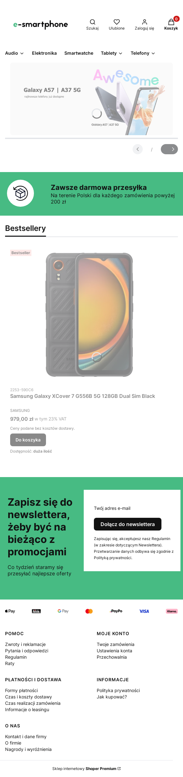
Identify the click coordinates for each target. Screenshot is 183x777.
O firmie (13, 743)
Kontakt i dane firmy (26, 736)
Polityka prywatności (118, 690)
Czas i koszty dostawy (28, 696)
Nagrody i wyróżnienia (28, 749)
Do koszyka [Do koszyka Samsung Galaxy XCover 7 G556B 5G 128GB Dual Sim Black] (28, 439)
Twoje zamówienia (115, 644)
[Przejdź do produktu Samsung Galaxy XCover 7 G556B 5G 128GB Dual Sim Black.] (89, 315)
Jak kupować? (112, 696)
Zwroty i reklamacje (25, 644)
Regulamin (16, 657)
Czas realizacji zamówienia (33, 703)
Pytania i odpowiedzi (26, 650)
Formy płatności (21, 690)
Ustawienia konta (114, 650)
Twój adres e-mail (112, 508)
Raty (10, 663)
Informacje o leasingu (27, 709)
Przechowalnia (112, 657)
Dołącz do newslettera (128, 524)
